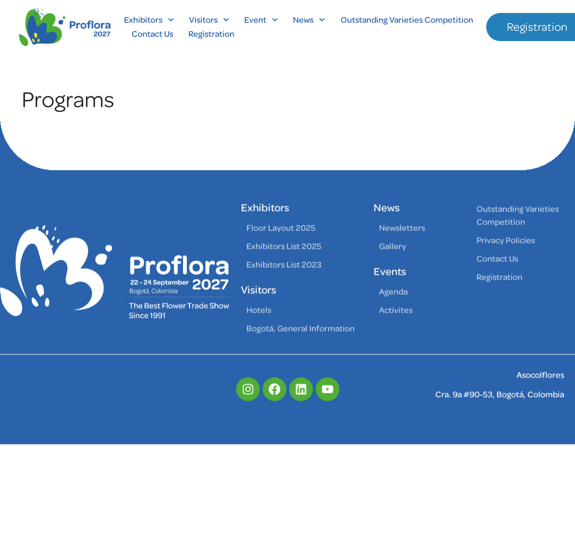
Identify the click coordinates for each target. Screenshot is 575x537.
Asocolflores (540, 390)
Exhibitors (149, 20)
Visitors (209, 20)
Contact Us (152, 34)
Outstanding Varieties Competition (407, 20)
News (309, 20)
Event (261, 20)
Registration (211, 34)
